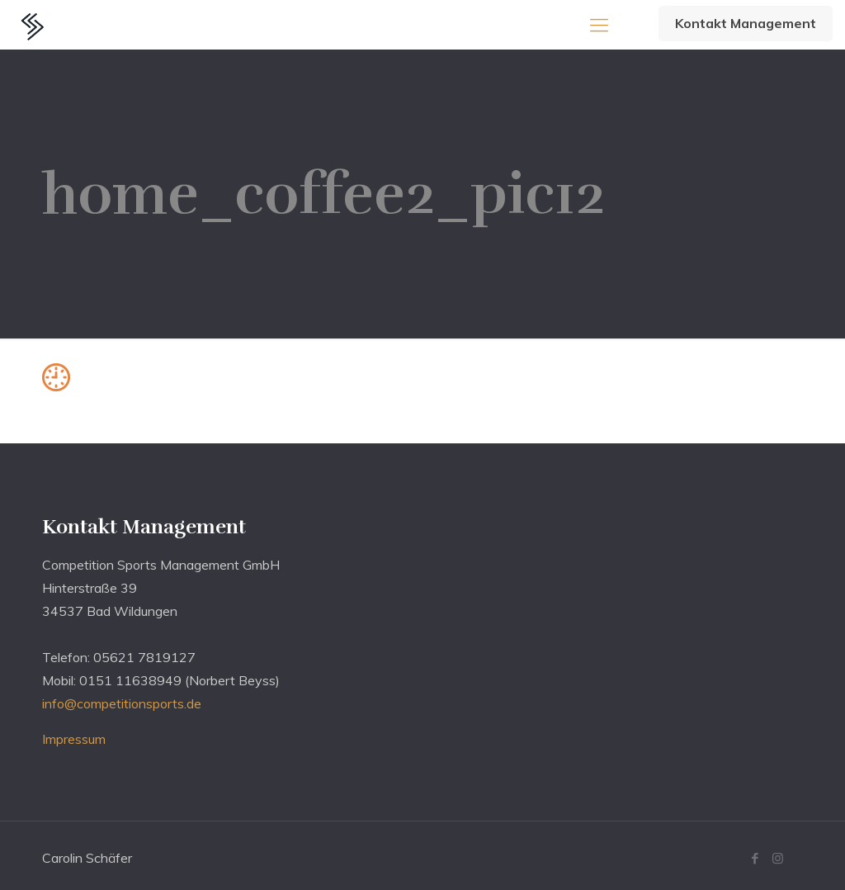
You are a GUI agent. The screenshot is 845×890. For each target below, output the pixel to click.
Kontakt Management (745, 23)
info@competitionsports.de (121, 703)
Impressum (74, 739)
